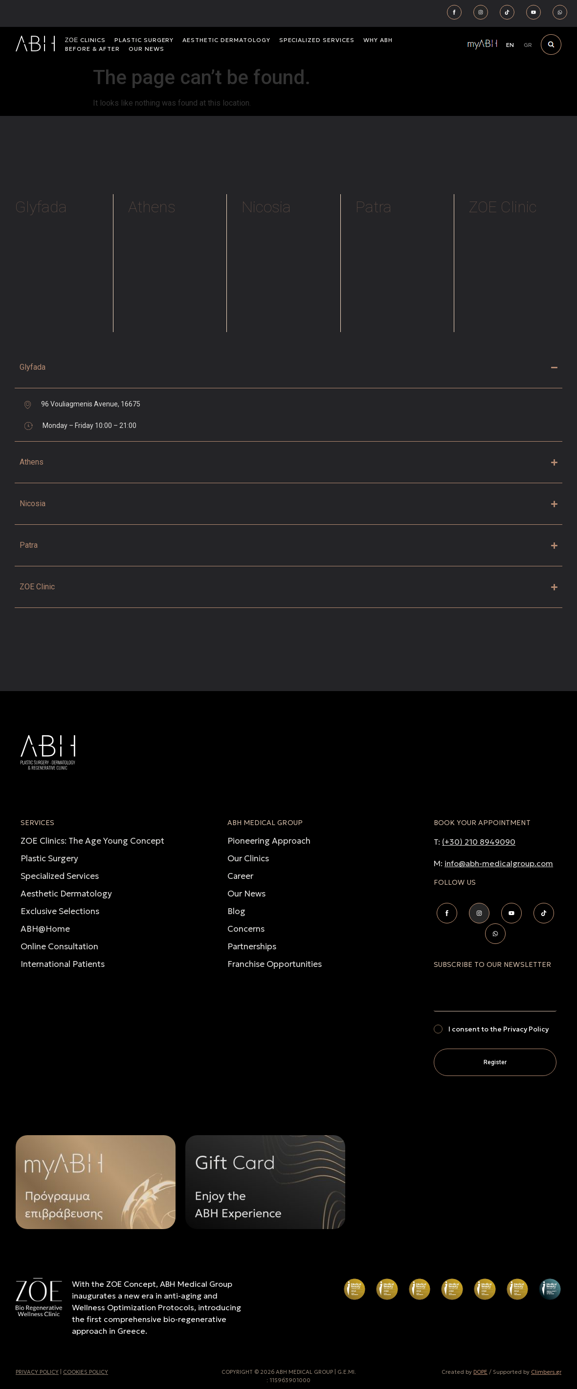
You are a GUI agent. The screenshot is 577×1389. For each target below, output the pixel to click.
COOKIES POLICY (85, 1371)
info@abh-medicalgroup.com (498, 863)
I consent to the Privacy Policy (498, 1029)
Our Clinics (248, 858)
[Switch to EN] (510, 45)
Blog (236, 911)
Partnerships (251, 946)
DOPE (480, 1371)
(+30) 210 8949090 (478, 842)
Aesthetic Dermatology (66, 893)
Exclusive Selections (60, 911)
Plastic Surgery (49, 858)
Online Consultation (59, 946)
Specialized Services (60, 876)
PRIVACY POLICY (37, 1371)
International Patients (63, 964)
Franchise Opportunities (274, 964)
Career (240, 876)
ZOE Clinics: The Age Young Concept (92, 841)
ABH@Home (45, 929)
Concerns (246, 929)
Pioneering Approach (269, 841)
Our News (246, 893)
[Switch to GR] (528, 45)
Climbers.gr (546, 1371)
